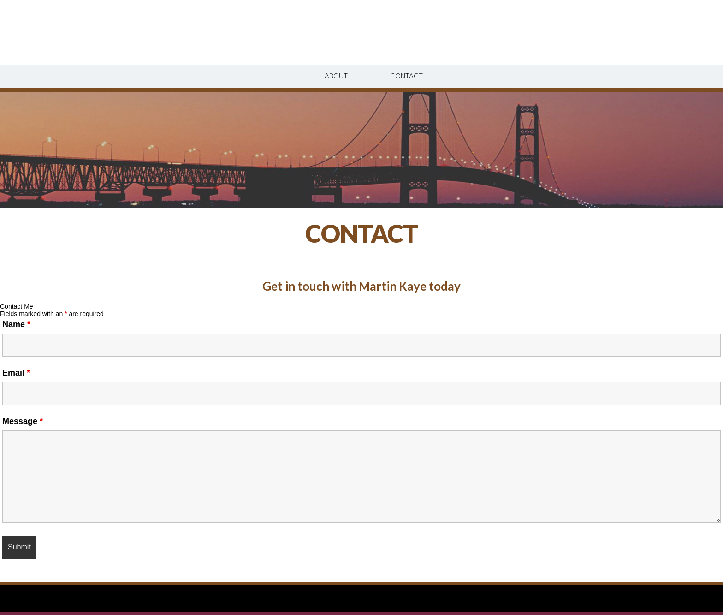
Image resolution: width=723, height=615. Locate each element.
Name (16, 324)
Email (16, 372)
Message (22, 421)
